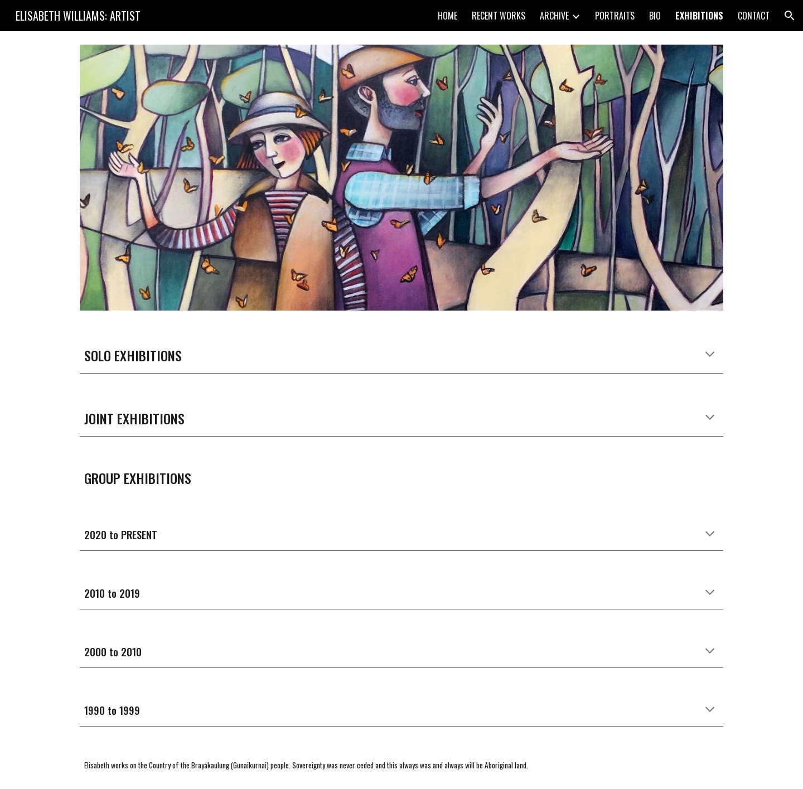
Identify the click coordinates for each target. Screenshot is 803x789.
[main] (401, 355)
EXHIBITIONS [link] (699, 15)
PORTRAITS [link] (615, 15)
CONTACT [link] (754, 15)
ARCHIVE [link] (554, 15)
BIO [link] (655, 15)
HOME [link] (447, 15)
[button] (789, 15)
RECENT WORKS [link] (498, 15)
